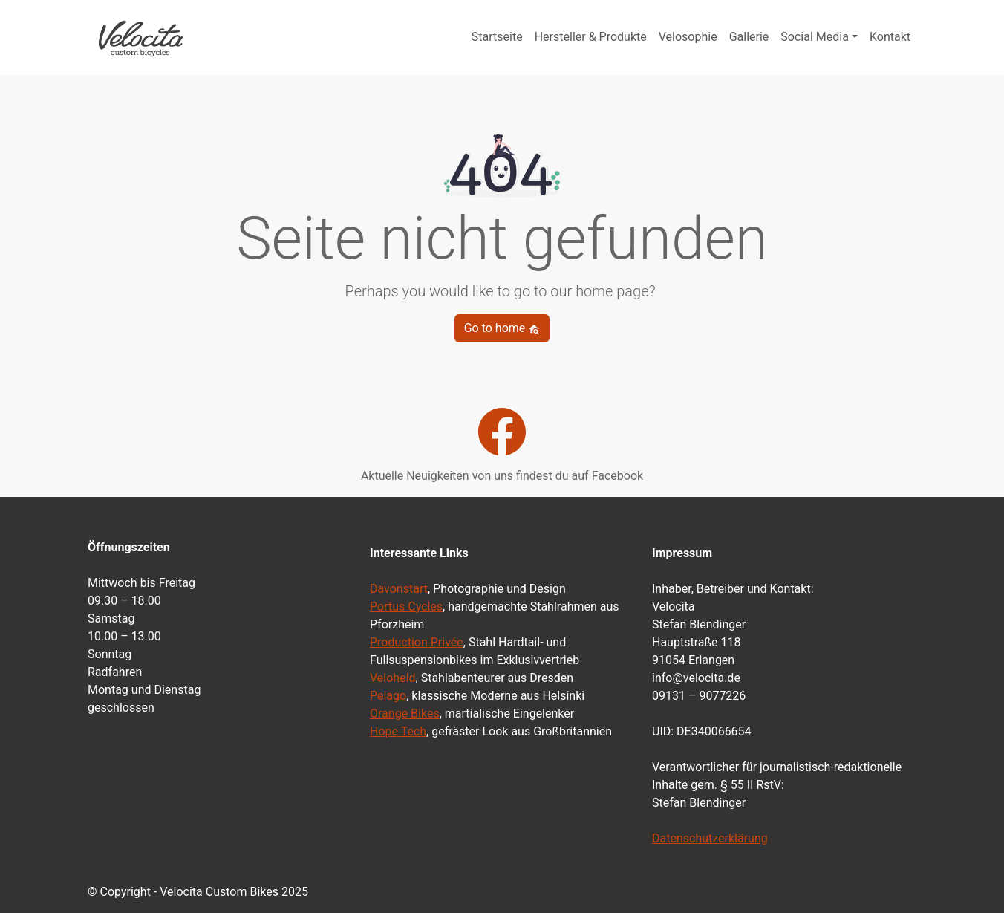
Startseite (497, 37)
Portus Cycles (406, 607)
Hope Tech (398, 731)
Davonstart (399, 589)
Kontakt (890, 37)
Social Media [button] (814, 37)
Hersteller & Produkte (591, 37)
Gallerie (749, 37)
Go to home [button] (502, 328)
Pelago (388, 696)
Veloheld (393, 678)
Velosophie (688, 37)
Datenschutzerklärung (710, 838)
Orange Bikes (405, 713)
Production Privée (416, 642)
